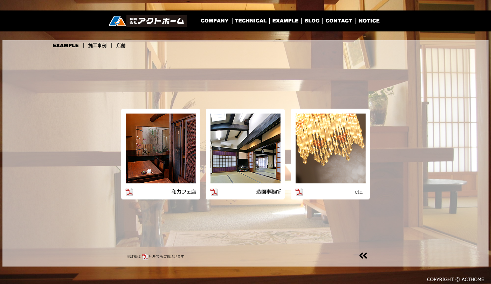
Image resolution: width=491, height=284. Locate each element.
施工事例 (97, 45)
